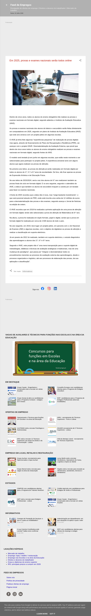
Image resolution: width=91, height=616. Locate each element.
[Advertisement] (45, 37)
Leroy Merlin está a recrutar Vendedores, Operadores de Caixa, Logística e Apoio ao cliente (69, 460)
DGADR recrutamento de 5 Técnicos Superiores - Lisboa (69, 429)
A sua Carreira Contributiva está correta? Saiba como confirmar (28, 530)
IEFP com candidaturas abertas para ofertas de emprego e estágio (69, 530)
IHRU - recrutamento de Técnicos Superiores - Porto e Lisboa (68, 418)
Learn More (42, 614)
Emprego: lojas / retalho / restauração (23, 556)
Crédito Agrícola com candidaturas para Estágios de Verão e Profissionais (70, 489)
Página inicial (11, 587)
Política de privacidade (15, 581)
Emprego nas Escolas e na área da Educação (26, 558)
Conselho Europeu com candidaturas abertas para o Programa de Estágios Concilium (70, 389)
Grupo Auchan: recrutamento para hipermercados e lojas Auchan (29, 459)
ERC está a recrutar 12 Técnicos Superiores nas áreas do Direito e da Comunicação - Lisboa (29, 440)
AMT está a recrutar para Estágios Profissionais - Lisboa (29, 500)
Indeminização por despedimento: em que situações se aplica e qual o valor (70, 519)
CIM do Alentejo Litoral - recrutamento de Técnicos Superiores (70, 439)
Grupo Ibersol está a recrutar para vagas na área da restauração (29, 470)
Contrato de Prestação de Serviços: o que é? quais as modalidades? (30, 519)
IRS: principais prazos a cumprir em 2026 (24, 564)
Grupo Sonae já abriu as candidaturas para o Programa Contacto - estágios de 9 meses (30, 399)
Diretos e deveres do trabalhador (21, 560)
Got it (52, 614)
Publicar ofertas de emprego (17, 584)
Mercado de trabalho (16, 553)
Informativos (27, 271)
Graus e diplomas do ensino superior (22, 562)
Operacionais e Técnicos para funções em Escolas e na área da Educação (30, 418)
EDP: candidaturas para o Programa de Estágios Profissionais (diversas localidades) (70, 399)
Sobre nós (10, 577)
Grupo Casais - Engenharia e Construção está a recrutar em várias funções (30, 389)
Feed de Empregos (20, 4)
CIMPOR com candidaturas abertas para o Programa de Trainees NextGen (30, 489)
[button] (80, 60)
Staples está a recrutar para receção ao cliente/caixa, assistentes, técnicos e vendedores (70, 470)
